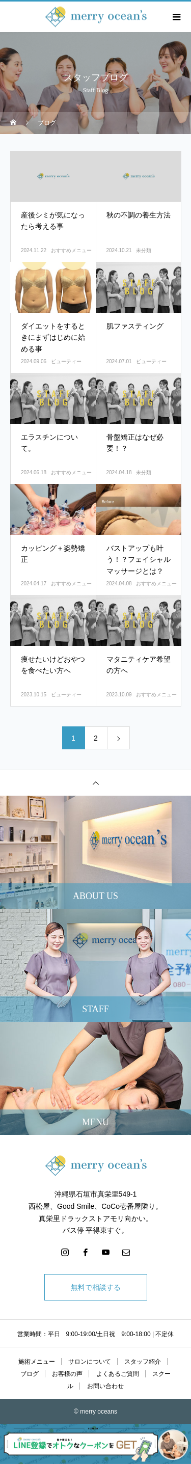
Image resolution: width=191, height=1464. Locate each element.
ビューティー (66, 361)
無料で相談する (96, 1287)
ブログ (29, 1373)
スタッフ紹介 (142, 1361)
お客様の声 (67, 1373)
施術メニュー (36, 1361)
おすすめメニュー (71, 250)
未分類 (143, 250)
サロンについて (89, 1361)
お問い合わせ (105, 1386)
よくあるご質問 (117, 1373)
